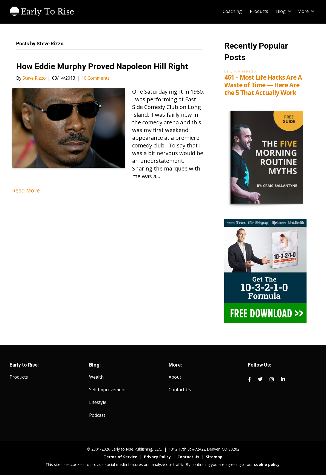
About (175, 377)
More (303, 11)
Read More (26, 190)
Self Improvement (107, 390)
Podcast (97, 415)
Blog (281, 11)
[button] (289, 11)
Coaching (232, 11)
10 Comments (95, 78)
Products (259, 11)
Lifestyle (97, 402)
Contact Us (180, 390)
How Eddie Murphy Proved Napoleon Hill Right (102, 66)
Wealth (96, 377)
